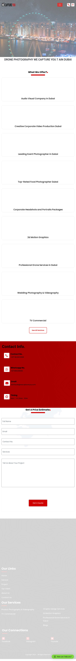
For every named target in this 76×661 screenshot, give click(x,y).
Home (4, 577)
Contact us (6, 599)
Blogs (45, 626)
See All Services (38, 330)
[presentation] (18, 490)
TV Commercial (8, 615)
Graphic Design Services (54, 610)
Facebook (6, 641)
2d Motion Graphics (52, 614)
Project (4, 585)
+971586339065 (18, 377)
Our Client (5, 590)
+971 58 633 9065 (19, 365)
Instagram (30, 641)
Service (4, 581)
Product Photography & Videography (17, 611)
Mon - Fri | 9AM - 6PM (20, 402)
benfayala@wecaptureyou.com (24, 390)
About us (5, 594)
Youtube (54, 641)
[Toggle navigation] (59, 5)
